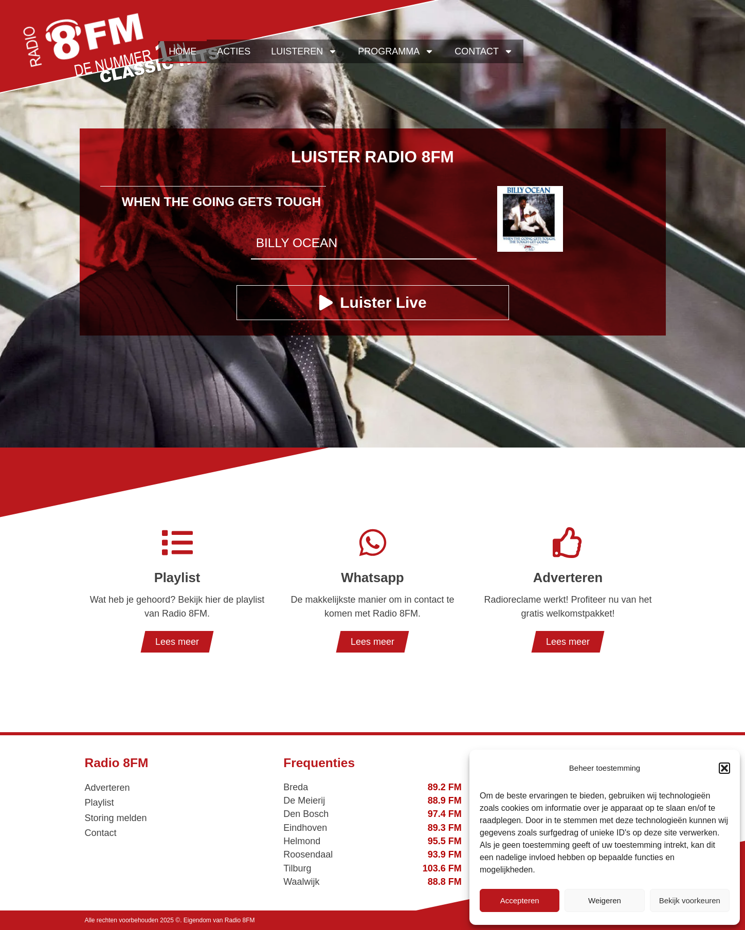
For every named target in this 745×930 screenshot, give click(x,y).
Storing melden (116, 818)
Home (182, 51)
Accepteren (519, 900)
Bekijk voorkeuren (689, 900)
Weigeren (604, 900)
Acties (233, 51)
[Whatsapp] (372, 542)
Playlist (177, 577)
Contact (484, 51)
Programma (396, 51)
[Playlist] (177, 542)
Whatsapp (372, 577)
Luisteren (304, 51)
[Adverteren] (568, 542)
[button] (724, 768)
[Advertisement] (373, 369)
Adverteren (568, 577)
